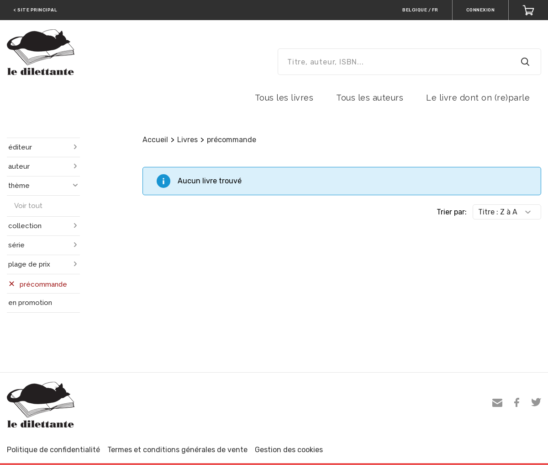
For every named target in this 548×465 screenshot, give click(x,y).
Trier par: (452, 212)
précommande (231, 139)
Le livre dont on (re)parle (478, 97)
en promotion (30, 303)
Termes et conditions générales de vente (177, 449)
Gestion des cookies (289, 449)
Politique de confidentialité (53, 449)
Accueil (155, 139)
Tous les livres (284, 97)
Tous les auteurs (369, 97)
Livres (187, 139)
